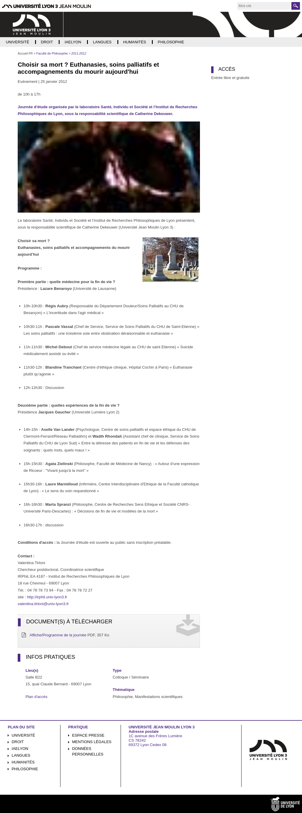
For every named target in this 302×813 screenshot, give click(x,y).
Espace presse (88, 735)
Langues (21, 755)
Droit (18, 742)
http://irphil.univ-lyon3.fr (47, 597)
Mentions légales (91, 742)
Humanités (23, 762)
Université (23, 735)
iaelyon (20, 748)
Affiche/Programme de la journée (57, 635)
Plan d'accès (36, 696)
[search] (263, 6)
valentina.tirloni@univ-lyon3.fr (43, 604)
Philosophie (25, 769)
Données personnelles (87, 751)
